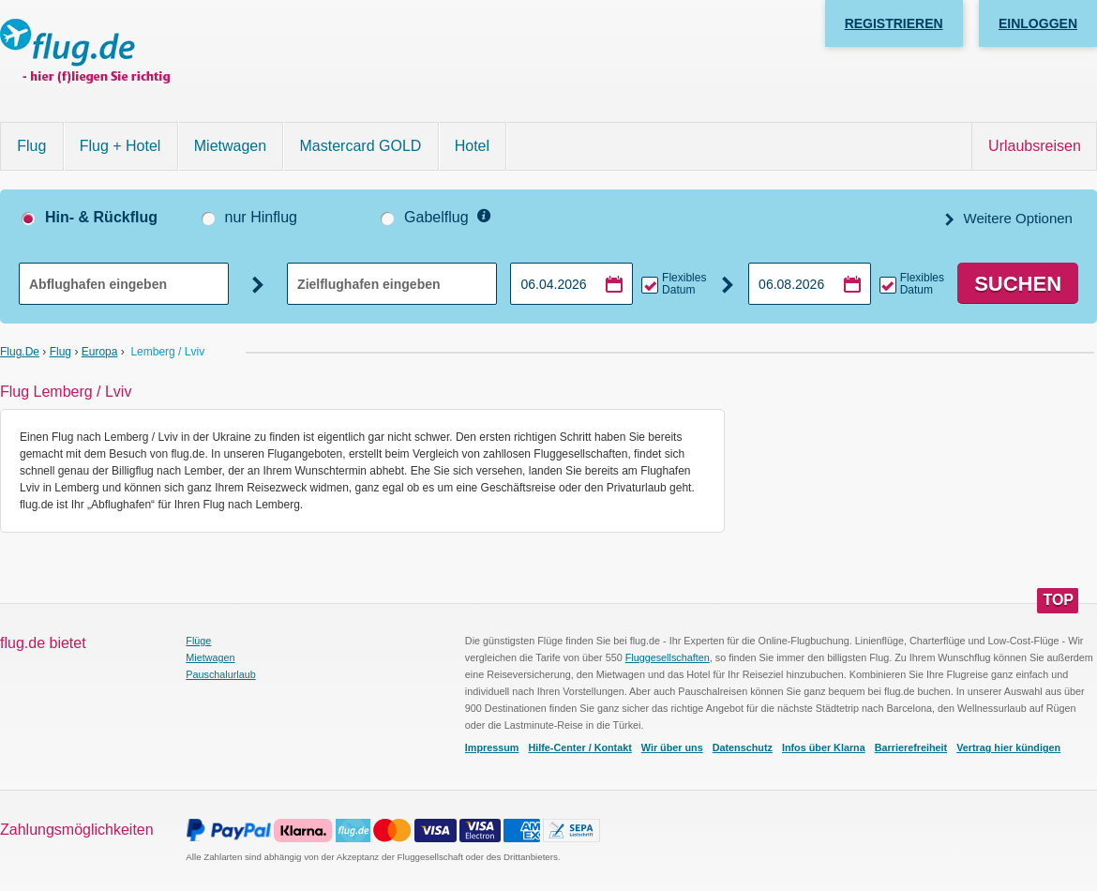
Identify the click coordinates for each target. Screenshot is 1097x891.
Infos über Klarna (823, 747)
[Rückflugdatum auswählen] (809, 284)
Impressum (492, 747)
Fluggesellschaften (667, 657)
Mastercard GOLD (361, 146)
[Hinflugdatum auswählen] (571, 284)
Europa (100, 351)
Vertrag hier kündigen (1008, 747)
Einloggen (1038, 23)
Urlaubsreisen (1034, 146)
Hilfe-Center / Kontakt (579, 747)
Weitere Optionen (1016, 218)
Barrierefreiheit (911, 747)
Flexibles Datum (684, 284)
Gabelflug (436, 217)
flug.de (19, 351)
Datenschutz (743, 747)
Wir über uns (672, 747)
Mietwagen (230, 146)
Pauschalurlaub (220, 674)
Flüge (198, 640)
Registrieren (894, 23)
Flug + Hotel (120, 146)
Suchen (1017, 283)
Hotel (472, 146)
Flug (31, 146)
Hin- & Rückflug (101, 217)
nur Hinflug (261, 217)
